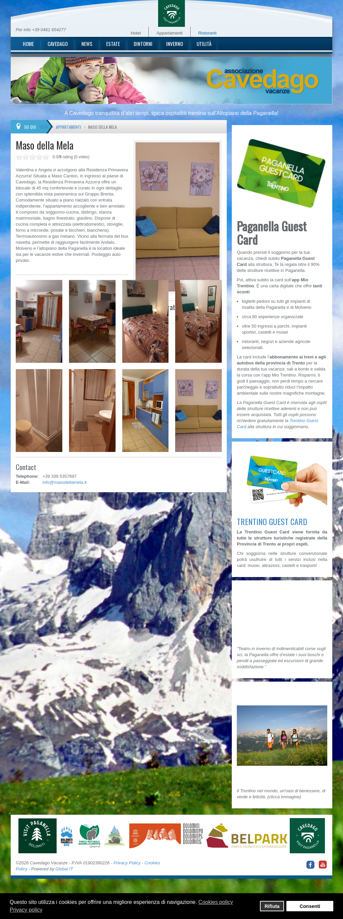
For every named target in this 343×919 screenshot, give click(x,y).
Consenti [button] (309, 906)
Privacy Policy (127, 862)
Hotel (136, 33)
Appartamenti (169, 33)
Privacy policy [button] (26, 910)
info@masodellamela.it (65, 482)
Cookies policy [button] (215, 902)
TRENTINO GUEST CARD (272, 521)
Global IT (64, 868)
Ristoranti (207, 33)
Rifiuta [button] (272, 906)
